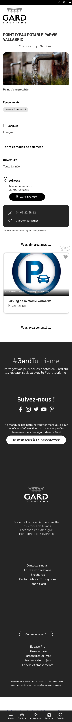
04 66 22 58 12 (26, 212)
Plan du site (56, 681)
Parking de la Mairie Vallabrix (29, 301)
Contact (41, 681)
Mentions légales (21, 685)
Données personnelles (47, 685)
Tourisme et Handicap (20, 681)
